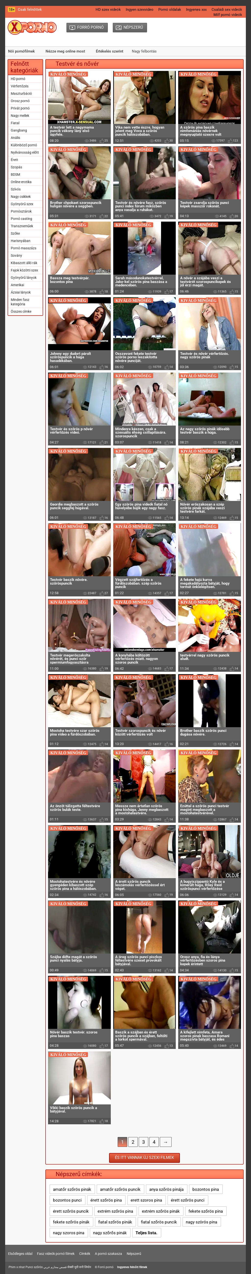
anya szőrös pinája (166, 1189)
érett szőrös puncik (71, 1211)
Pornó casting (21, 219)
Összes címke (21, 311)
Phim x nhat (17, 1267)
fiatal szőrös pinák (115, 1222)
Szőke (15, 233)
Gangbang (19, 130)
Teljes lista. (146, 1232)
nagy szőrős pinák (110, 1232)
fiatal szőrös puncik (159, 1222)
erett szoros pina (146, 1200)
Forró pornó (105, 1267)
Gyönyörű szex (22, 204)
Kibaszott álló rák (24, 263)
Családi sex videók (227, 9)
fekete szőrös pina (205, 1211)
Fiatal (15, 123)
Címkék (84, 1254)
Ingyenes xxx (196, 9)
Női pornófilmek (21, 51)
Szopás (16, 167)
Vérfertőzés (19, 86)
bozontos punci (67, 1200)
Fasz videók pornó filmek (56, 1254)
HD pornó (18, 79)
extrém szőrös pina (115, 1211)
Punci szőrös (34, 1267)
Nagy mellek (20, 116)
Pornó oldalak (169, 9)
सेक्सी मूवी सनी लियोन (79, 1267)
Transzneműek (22, 226)
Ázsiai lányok (21, 292)
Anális (15, 138)
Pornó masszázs (23, 248)
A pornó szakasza (108, 1254)
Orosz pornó (20, 101)
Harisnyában (20, 241)
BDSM (15, 174)
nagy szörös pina (201, 1222)
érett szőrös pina (106, 1200)
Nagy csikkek (21, 197)
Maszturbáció (21, 93)
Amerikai (17, 285)
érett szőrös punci (187, 1200)
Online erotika (21, 182)
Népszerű (134, 1254)
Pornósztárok (21, 211)
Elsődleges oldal (20, 1254)
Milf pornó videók (227, 15)
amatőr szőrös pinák (72, 1189)
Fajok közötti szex (24, 270)
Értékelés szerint (109, 51)
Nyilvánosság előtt (25, 152)
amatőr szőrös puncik (120, 1189)
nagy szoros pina (68, 1232)
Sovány (16, 255)
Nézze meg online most (65, 51)
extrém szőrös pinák (161, 1211)
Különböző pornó (24, 145)
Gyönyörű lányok (24, 278)
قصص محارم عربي (55, 1267)
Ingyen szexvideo (139, 9)
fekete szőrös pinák (71, 1222)
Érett (14, 160)
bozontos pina (205, 1189)
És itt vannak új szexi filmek (144, 1157)
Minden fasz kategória (20, 302)
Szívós (16, 189)
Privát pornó (20, 108)
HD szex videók (108, 9)
